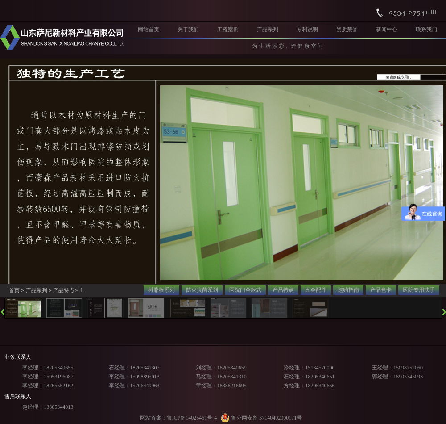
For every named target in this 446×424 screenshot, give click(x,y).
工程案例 (228, 29)
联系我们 (426, 29)
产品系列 (267, 29)
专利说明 (307, 29)
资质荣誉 (347, 29)
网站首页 (148, 29)
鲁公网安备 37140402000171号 (261, 417)
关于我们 (188, 29)
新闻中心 (386, 29)
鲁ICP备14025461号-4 (192, 418)
